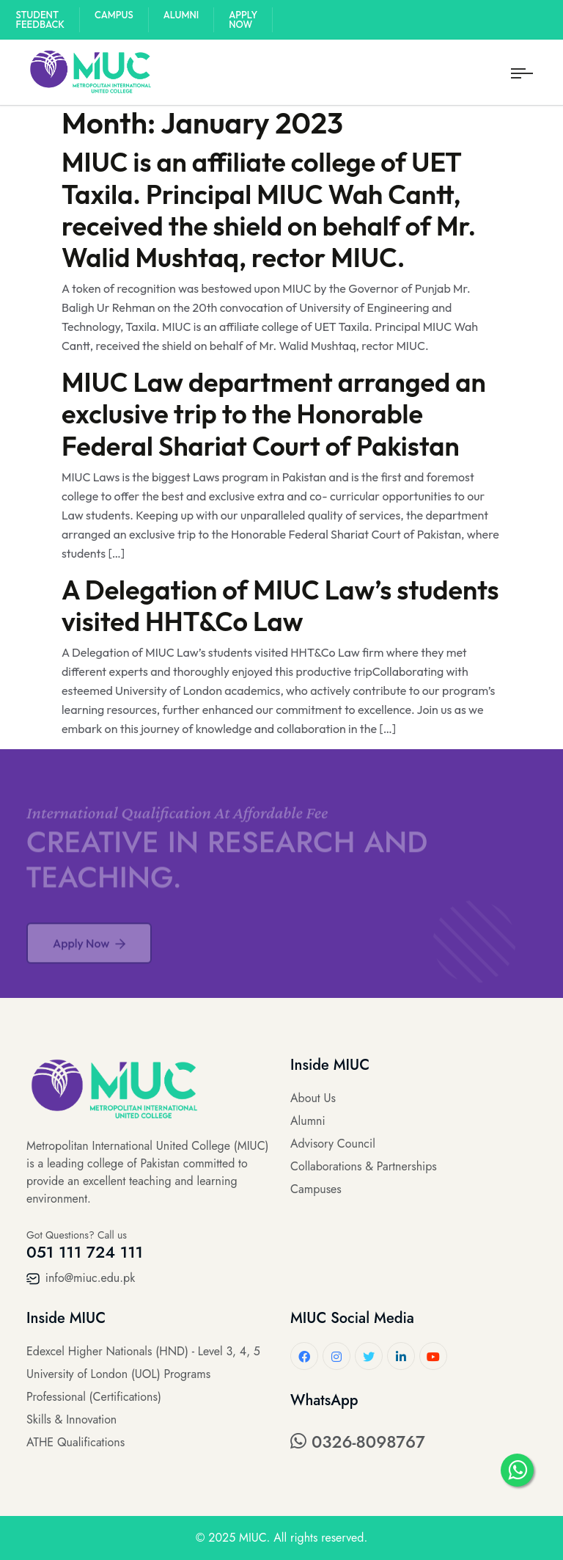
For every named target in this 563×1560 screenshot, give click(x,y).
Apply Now (243, 19)
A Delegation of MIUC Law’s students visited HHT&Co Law (280, 605)
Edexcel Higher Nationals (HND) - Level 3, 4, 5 (143, 1351)
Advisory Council (332, 1143)
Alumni (181, 15)
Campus (114, 15)
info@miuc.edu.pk (80, 1277)
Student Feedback (40, 19)
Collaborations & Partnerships (363, 1166)
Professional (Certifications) (93, 1396)
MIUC (253, 1537)
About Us (313, 1098)
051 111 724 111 (84, 1251)
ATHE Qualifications (75, 1442)
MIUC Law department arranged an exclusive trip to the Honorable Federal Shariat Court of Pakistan (274, 413)
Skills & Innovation (71, 1419)
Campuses (316, 1189)
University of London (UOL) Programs (118, 1374)
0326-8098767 (357, 1441)
